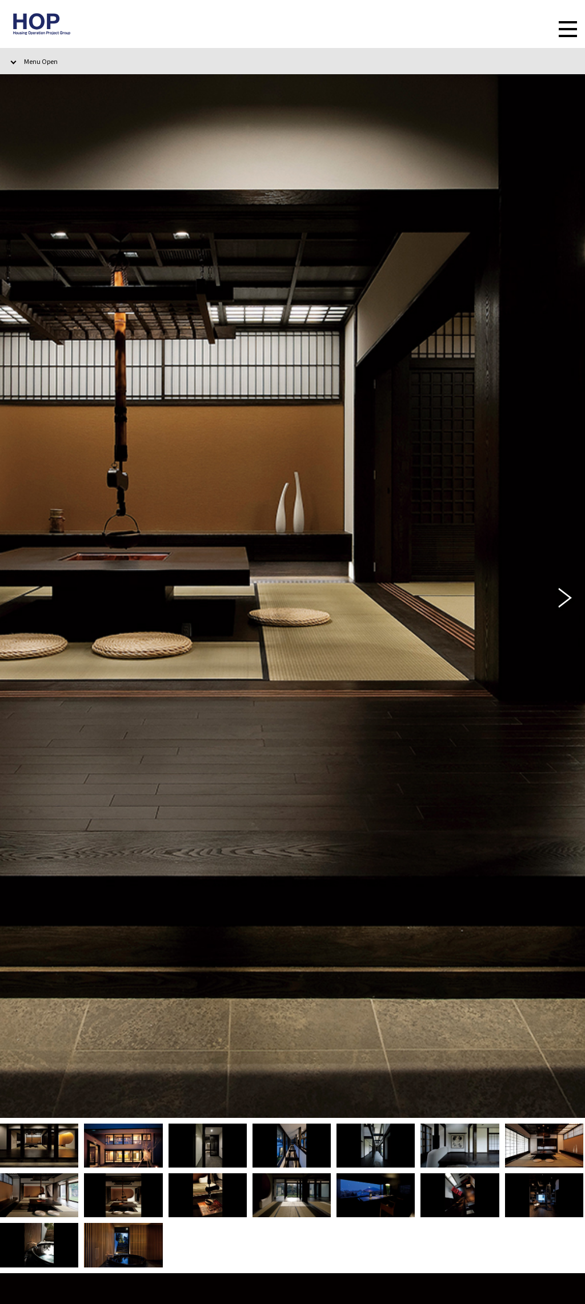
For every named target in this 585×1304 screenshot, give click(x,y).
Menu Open (41, 61)
